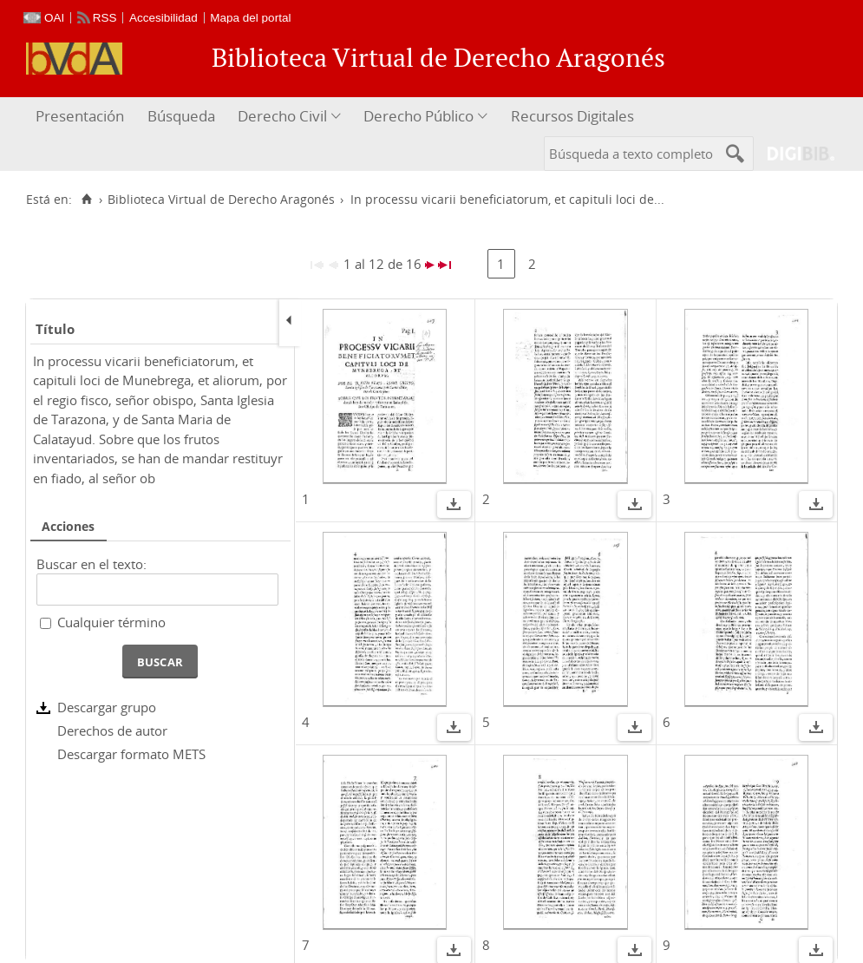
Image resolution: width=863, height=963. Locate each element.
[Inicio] (86, 199)
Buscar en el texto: (91, 564)
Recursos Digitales (572, 116)
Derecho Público (418, 116)
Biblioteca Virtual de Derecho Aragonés (221, 199)
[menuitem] (82, 116)
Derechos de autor (112, 730)
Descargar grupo (106, 707)
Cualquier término (111, 622)
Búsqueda (181, 116)
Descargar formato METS (131, 754)
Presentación (80, 116)
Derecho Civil (282, 116)
